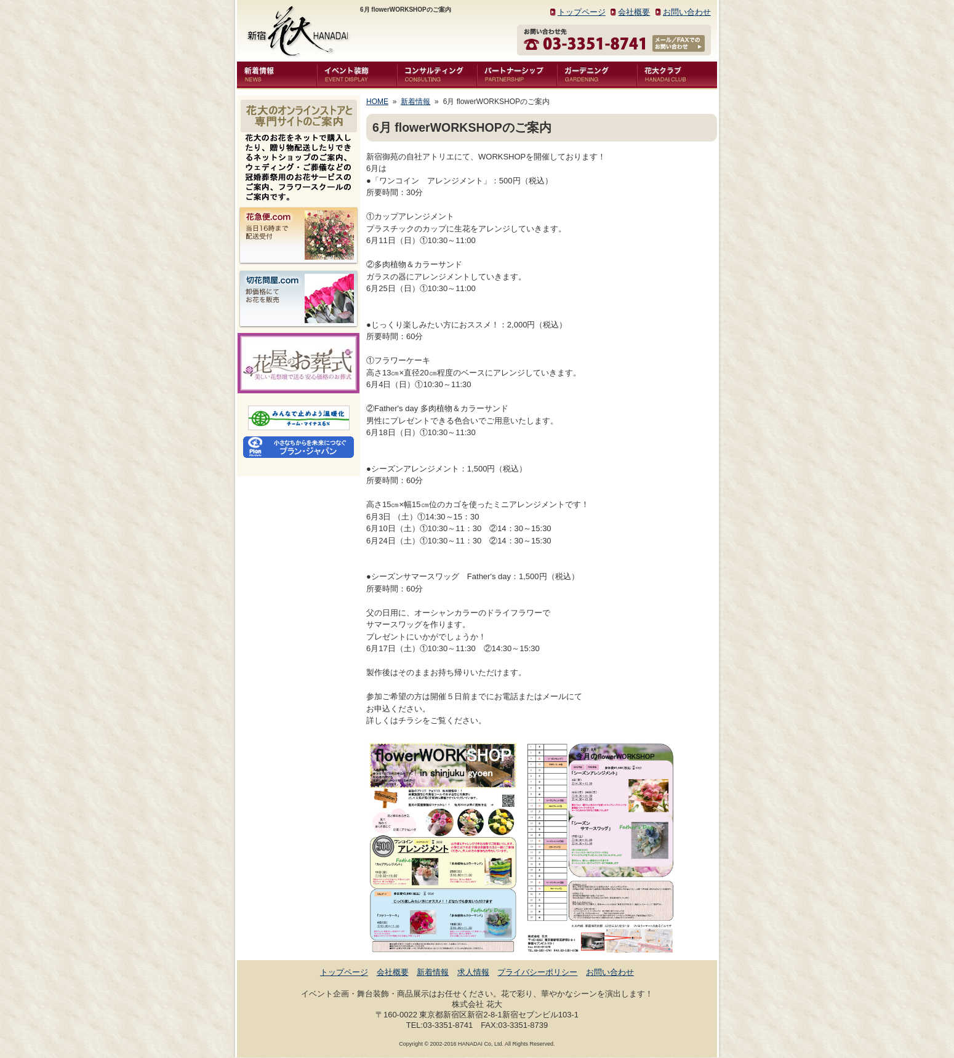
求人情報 (473, 972)
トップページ (582, 12)
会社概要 (634, 12)
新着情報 (415, 101)
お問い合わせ (687, 12)
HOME (377, 101)
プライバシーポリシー (537, 972)
